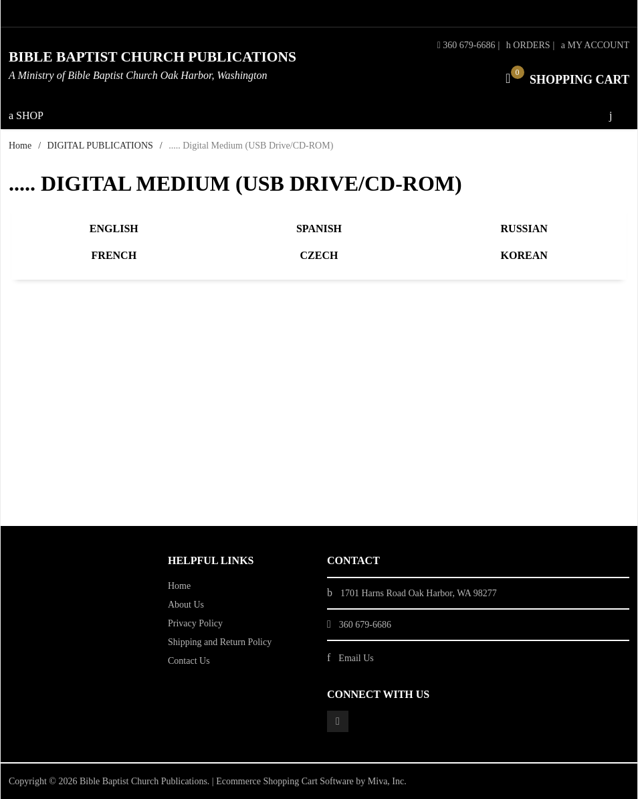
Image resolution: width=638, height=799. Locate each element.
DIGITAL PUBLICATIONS (100, 146)
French (114, 255)
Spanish (319, 228)
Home (20, 146)
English (114, 228)
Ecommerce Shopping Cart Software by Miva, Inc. (311, 781)
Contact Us (189, 661)
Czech (319, 255)
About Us (186, 605)
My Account (595, 45)
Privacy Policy (195, 623)
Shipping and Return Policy (220, 642)
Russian (524, 228)
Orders (528, 45)
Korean (524, 255)
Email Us (356, 658)
